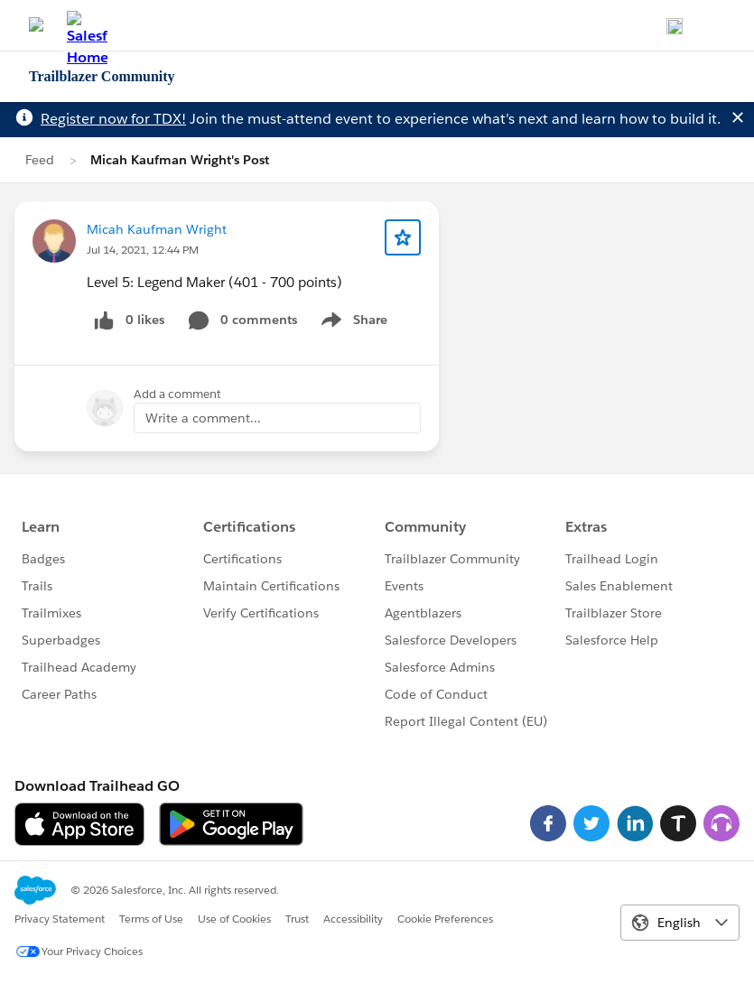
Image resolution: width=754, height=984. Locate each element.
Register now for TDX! (113, 118)
